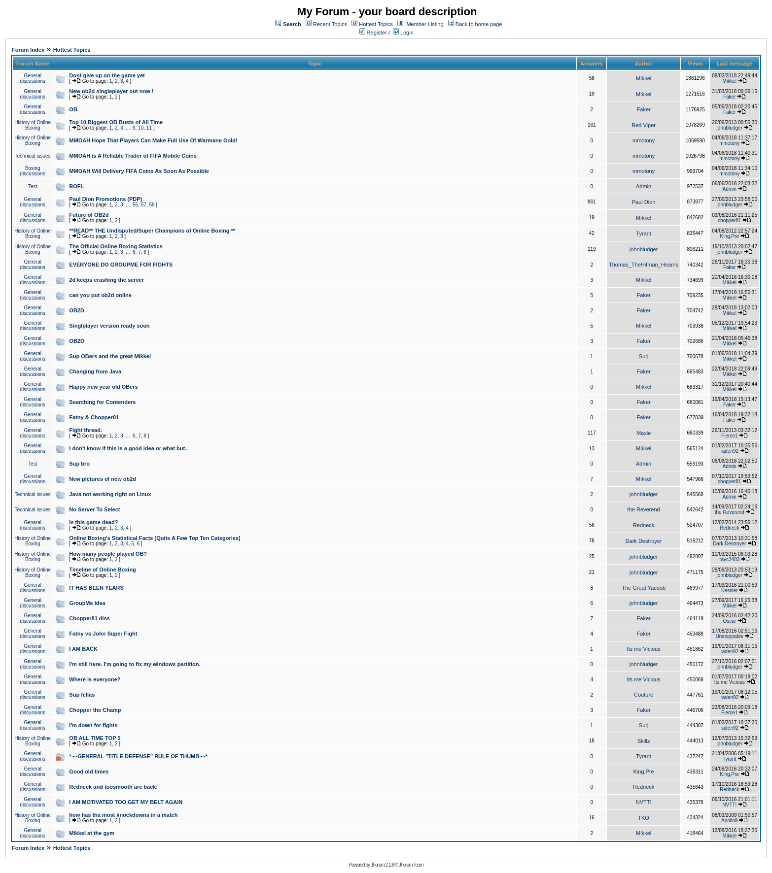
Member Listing (424, 24)
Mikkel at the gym (91, 833)
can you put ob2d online (100, 295)
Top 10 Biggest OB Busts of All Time (116, 122)
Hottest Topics (376, 24)
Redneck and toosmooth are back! (113, 787)
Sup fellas (82, 695)
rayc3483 (729, 559)
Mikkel (643, 78)
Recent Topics (330, 24)
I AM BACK (83, 649)
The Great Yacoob (644, 588)
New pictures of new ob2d (102, 479)
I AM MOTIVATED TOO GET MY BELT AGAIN (125, 802)
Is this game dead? (93, 522)
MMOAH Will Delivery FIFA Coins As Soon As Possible (139, 171)
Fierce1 (729, 435)
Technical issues (33, 156)
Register (373, 32)
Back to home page (479, 24)
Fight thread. (85, 430)
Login (403, 32)
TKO (643, 818)
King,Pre (729, 236)
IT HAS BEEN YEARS (96, 588)
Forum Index (28, 50)
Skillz (643, 741)
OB (73, 109)
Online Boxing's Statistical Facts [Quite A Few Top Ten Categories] (154, 538)
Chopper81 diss (89, 618)
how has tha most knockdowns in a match (123, 815)
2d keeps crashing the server (106, 280)
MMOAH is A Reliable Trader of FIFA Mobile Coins (133, 156)
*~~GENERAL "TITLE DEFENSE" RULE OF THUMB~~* (138, 756)
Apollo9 (729, 820)
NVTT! (644, 802)
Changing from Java (95, 371)
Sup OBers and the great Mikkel (110, 356)
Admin (643, 186)
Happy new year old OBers (103, 387)
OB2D (76, 310)
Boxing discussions (32, 171)
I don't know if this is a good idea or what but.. (128, 448)
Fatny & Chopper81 (94, 417)
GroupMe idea (87, 603)
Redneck (643, 525)
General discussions (32, 78)
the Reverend (644, 509)
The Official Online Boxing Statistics (115, 246)
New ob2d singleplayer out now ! (111, 91)
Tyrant (643, 233)
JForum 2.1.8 (382, 865)
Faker (729, 97)
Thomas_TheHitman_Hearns (643, 265)
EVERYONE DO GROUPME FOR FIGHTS (121, 265)
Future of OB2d (88, 215)
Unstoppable (729, 636)
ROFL (76, 186)
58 (151, 204)
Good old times (88, 771)
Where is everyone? (94, 679)
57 (143, 204)
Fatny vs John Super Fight (103, 634)
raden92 (729, 451)
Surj (644, 356)
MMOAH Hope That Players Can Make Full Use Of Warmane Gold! (153, 140)
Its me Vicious (643, 649)
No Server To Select (94, 509)
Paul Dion (644, 202)
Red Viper (644, 125)
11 (149, 128)
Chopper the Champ (95, 710)
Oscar (729, 621)
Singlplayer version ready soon (109, 326)
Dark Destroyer (644, 541)
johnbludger (729, 128)
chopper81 (729, 220)
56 (135, 204)
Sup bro (79, 464)
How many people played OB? (108, 554)
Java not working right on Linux (110, 494)
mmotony (643, 140)
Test (32, 186)
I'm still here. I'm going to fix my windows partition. (134, 664)
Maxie (643, 433)
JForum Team (411, 865)
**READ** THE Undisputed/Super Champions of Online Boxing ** (152, 231)
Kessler (729, 590)
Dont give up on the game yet (106, 75)
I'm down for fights (93, 725)
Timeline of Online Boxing (102, 569)
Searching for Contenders (102, 402)
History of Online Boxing (32, 125)
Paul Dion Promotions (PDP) (105, 199)
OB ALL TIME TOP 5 (94, 738)
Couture (643, 695)
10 (140, 128)
